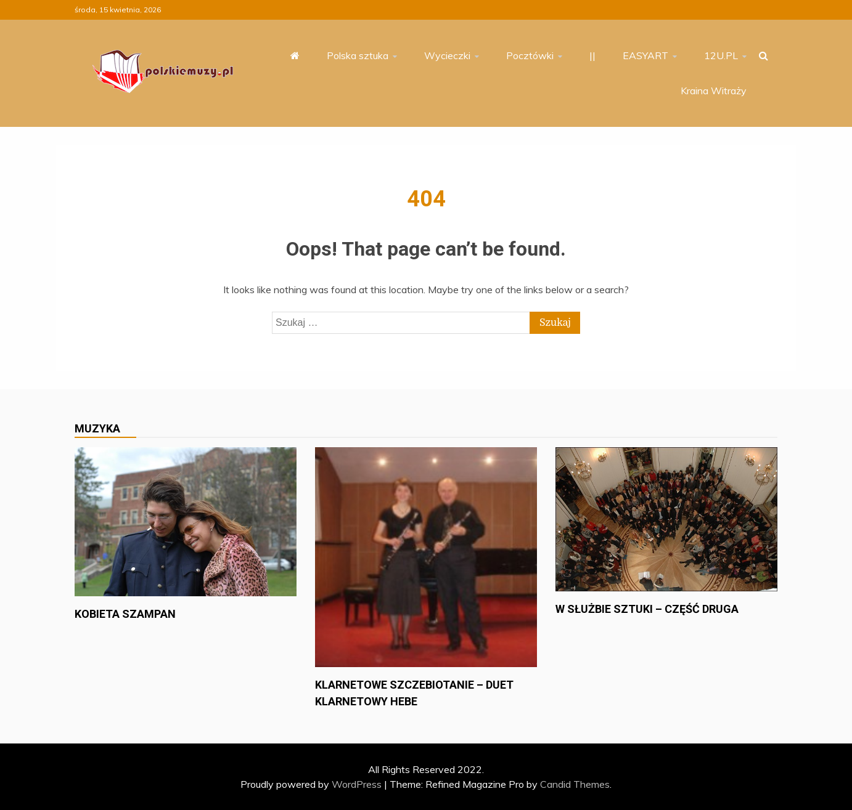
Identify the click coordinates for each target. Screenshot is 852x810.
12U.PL (721, 55)
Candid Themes (575, 784)
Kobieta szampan (125, 613)
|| (592, 55)
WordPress (357, 784)
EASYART (645, 55)
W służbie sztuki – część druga (647, 608)
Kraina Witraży (714, 90)
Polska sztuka (357, 55)
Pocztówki (530, 55)
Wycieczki (447, 55)
